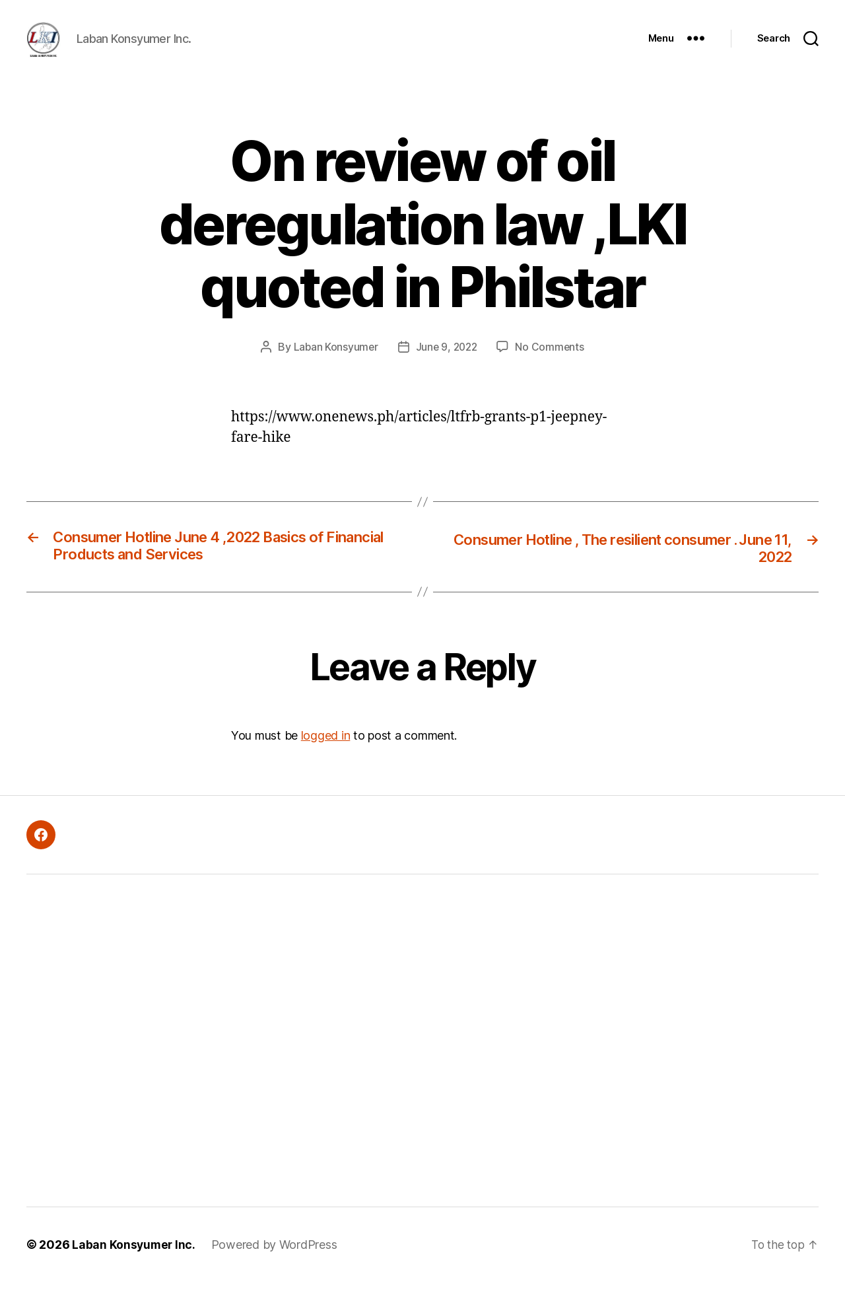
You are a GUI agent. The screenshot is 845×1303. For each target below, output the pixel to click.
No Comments (551, 366)
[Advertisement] (234, 1061)
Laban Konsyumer (334, 366)
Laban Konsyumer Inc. (134, 1266)
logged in (326, 756)
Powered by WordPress (276, 1266)
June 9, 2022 (447, 366)
